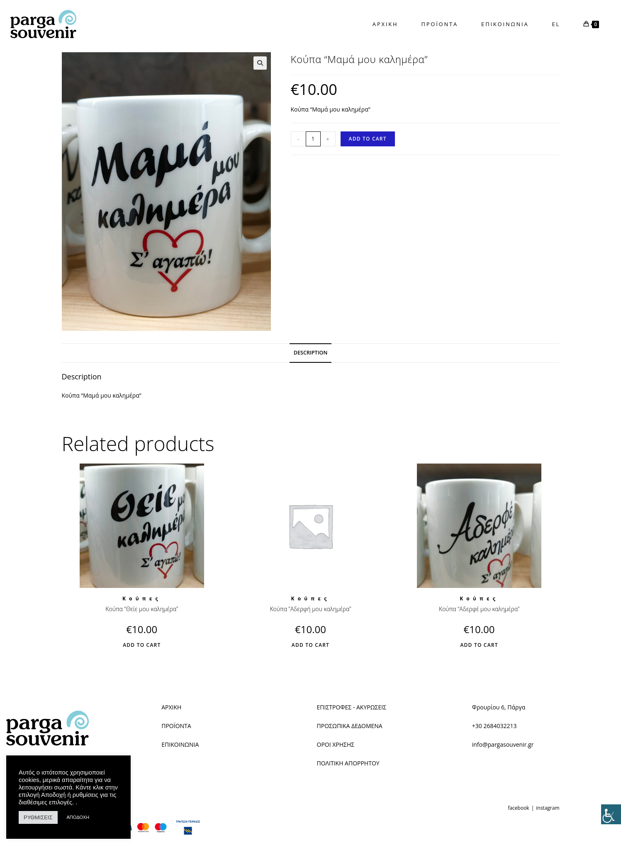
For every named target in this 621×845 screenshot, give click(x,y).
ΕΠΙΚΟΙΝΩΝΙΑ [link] (180, 744)
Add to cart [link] (368, 138)
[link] (611, 814)
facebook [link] (518, 807)
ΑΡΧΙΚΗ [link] (171, 707)
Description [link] (311, 352)
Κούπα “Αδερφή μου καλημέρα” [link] (310, 609)
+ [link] (327, 139)
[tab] (311, 353)
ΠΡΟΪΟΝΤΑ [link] (176, 726)
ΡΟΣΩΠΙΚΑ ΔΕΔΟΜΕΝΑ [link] (351, 726)
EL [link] (556, 24)
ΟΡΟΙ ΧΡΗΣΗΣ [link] (336, 744)
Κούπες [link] (141, 598)
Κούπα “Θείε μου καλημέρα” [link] (141, 609)
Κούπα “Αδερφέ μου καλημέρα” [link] (479, 609)
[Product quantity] (313, 138)
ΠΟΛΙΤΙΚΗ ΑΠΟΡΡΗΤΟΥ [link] (348, 763)
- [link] (298, 139)
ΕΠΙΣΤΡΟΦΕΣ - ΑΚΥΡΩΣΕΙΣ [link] (352, 707)
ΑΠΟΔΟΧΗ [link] (78, 817)
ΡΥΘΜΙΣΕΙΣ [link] (38, 817)
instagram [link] (547, 807)
